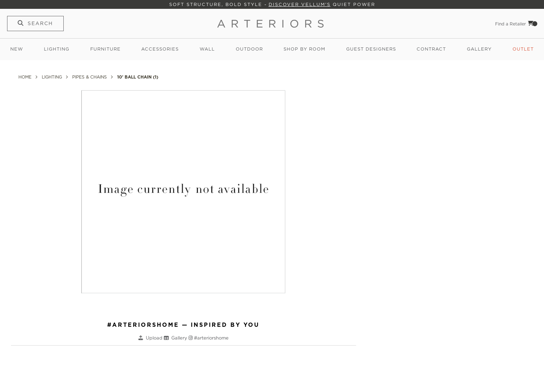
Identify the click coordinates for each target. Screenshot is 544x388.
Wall (207, 49)
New (16, 49)
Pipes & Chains (90, 77)
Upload (155, 338)
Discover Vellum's (300, 4)
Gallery (479, 49)
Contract (431, 49)
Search (40, 23)
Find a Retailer (510, 24)
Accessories (160, 49)
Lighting (56, 49)
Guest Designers (371, 49)
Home (25, 77)
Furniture (105, 49)
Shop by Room (304, 49)
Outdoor (249, 49)
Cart (532, 23)
